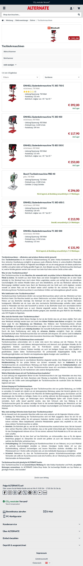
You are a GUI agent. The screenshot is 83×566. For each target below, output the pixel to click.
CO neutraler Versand (41, 2)
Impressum (41, 553)
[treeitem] (41, 65)
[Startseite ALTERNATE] (38, 8)
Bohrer (32, 20)
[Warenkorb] (78, 8)
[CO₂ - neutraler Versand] (15, 502)
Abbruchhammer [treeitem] (10, 52)
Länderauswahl (41, 559)
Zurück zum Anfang (41, 478)
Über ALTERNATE (41, 531)
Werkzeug (9, 20)
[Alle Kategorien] (4, 8)
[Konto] (72, 8)
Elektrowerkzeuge (21, 20)
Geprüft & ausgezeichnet (41, 545)
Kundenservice (41, 524)
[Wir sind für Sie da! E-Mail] (61, 511)
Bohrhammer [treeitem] (8, 58)
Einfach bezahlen (41, 538)
